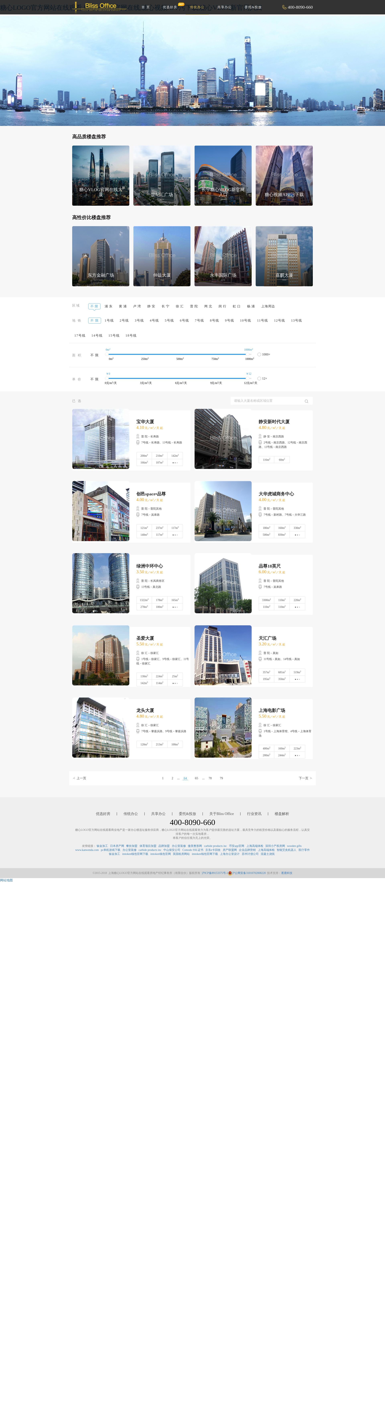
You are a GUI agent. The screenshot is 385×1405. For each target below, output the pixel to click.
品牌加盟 (164, 845)
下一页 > (305, 778)
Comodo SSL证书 (192, 849)
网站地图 (6, 880)
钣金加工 (102, 845)
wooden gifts (294, 845)
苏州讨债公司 (250, 853)
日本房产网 (117, 845)
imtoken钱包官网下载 (135, 853)
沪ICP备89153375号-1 (215, 873)
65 (196, 778)
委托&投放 (253, 7)
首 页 (146, 7)
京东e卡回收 (213, 849)
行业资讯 (254, 814)
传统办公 (197, 7)
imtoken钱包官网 (160, 853)
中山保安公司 (171, 849)
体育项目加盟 (148, 845)
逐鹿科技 (286, 873)
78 (210, 778)
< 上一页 (79, 778)
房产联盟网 (230, 849)
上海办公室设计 (230, 853)
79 (221, 778)
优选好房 (172, 5)
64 (185, 778)
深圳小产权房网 (275, 845)
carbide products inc (215, 845)
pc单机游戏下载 (110, 849)
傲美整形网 (195, 845)
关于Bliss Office (221, 814)
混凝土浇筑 (268, 853)
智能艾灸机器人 (286, 849)
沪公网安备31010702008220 (247, 873)
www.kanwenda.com (87, 849)
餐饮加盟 (131, 845)
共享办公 (224, 7)
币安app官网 (236, 845)
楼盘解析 (282, 814)
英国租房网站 (181, 853)
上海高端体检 (254, 845)
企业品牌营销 (247, 849)
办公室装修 (179, 845)
